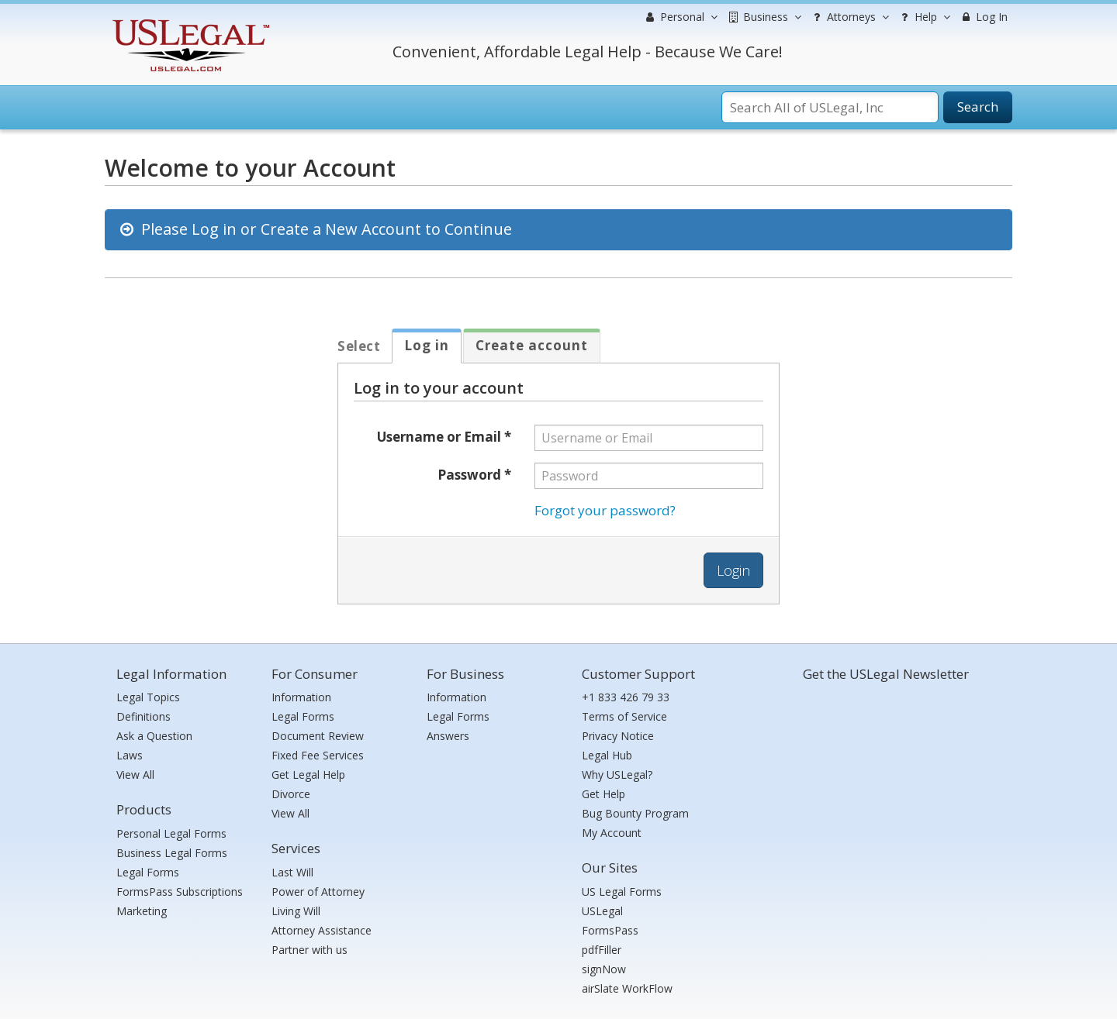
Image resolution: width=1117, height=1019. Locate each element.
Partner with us (309, 949)
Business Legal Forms (171, 852)
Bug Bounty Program (635, 813)
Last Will (292, 872)
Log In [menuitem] (983, 16)
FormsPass (610, 930)
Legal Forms (147, 872)
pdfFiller (601, 949)
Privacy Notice (618, 735)
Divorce (290, 794)
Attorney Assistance (321, 930)
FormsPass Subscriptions (179, 891)
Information (301, 697)
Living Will (295, 911)
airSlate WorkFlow (627, 988)
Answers (448, 735)
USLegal (602, 911)
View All (135, 774)
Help (923, 17)
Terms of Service (624, 716)
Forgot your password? (605, 510)
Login (733, 570)
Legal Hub (607, 755)
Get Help (603, 794)
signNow (604, 969)
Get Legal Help (308, 774)
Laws (129, 755)
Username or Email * (444, 437)
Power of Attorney (318, 891)
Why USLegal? (617, 774)
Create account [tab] (532, 345)
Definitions (143, 716)
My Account (611, 832)
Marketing (141, 911)
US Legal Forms (622, 891)
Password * (474, 475)
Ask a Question (154, 735)
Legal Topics (148, 697)
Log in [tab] (426, 345)
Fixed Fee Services (317, 755)
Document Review (317, 735)
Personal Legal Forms (171, 833)
